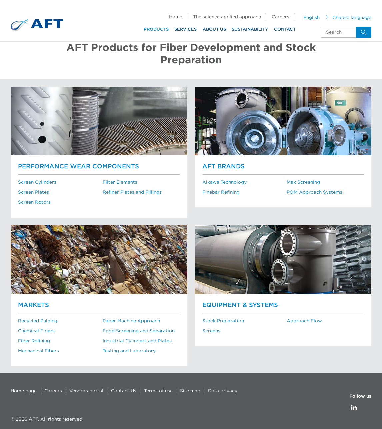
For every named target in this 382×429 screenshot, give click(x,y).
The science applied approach (227, 17)
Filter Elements (120, 182)
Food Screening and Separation (138, 330)
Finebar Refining (221, 192)
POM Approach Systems (314, 192)
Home (175, 17)
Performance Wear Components (78, 166)
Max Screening (303, 182)
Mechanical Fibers (38, 350)
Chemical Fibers (36, 330)
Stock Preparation (222, 320)
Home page (24, 390)
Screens (211, 330)
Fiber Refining (34, 340)
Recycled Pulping (37, 320)
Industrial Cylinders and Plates (137, 340)
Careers (280, 17)
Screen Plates (33, 192)
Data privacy (221, 390)
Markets (33, 305)
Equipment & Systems (240, 305)
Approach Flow (304, 320)
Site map (189, 390)
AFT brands (223, 166)
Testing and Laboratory (129, 350)
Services (185, 29)
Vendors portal (86, 390)
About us (214, 29)
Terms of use (157, 390)
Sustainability (250, 29)
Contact (285, 29)
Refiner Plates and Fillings (132, 192)
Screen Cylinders (37, 182)
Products (156, 29)
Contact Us (123, 390)
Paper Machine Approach (131, 320)
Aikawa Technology (224, 182)
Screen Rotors (34, 202)
